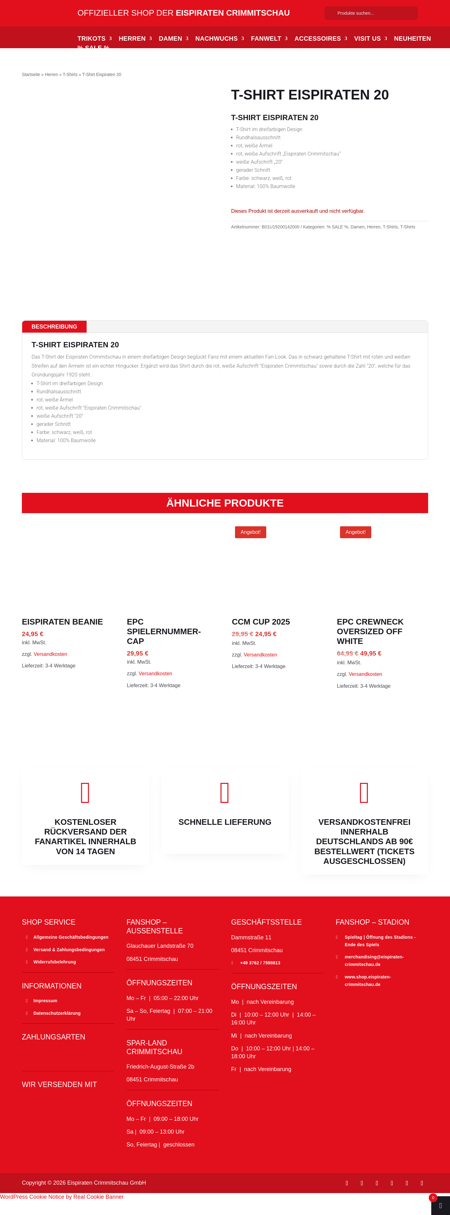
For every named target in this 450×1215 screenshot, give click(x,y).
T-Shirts (70, 74)
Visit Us (367, 39)
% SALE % (93, 48)
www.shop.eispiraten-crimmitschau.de (368, 994)
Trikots (92, 39)
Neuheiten (412, 39)
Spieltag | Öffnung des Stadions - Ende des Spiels (380, 955)
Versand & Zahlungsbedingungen (69, 963)
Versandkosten (50, 668)
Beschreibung (54, 341)
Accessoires (317, 39)
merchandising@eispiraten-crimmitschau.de (374, 975)
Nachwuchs (216, 39)
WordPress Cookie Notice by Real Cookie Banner (62, 1211)
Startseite (31, 74)
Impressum (45, 1014)
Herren (132, 39)
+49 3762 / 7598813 (260, 976)
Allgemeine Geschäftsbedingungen (70, 951)
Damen (170, 39)
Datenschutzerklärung (57, 1027)
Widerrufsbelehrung (54, 976)
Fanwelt (266, 39)
